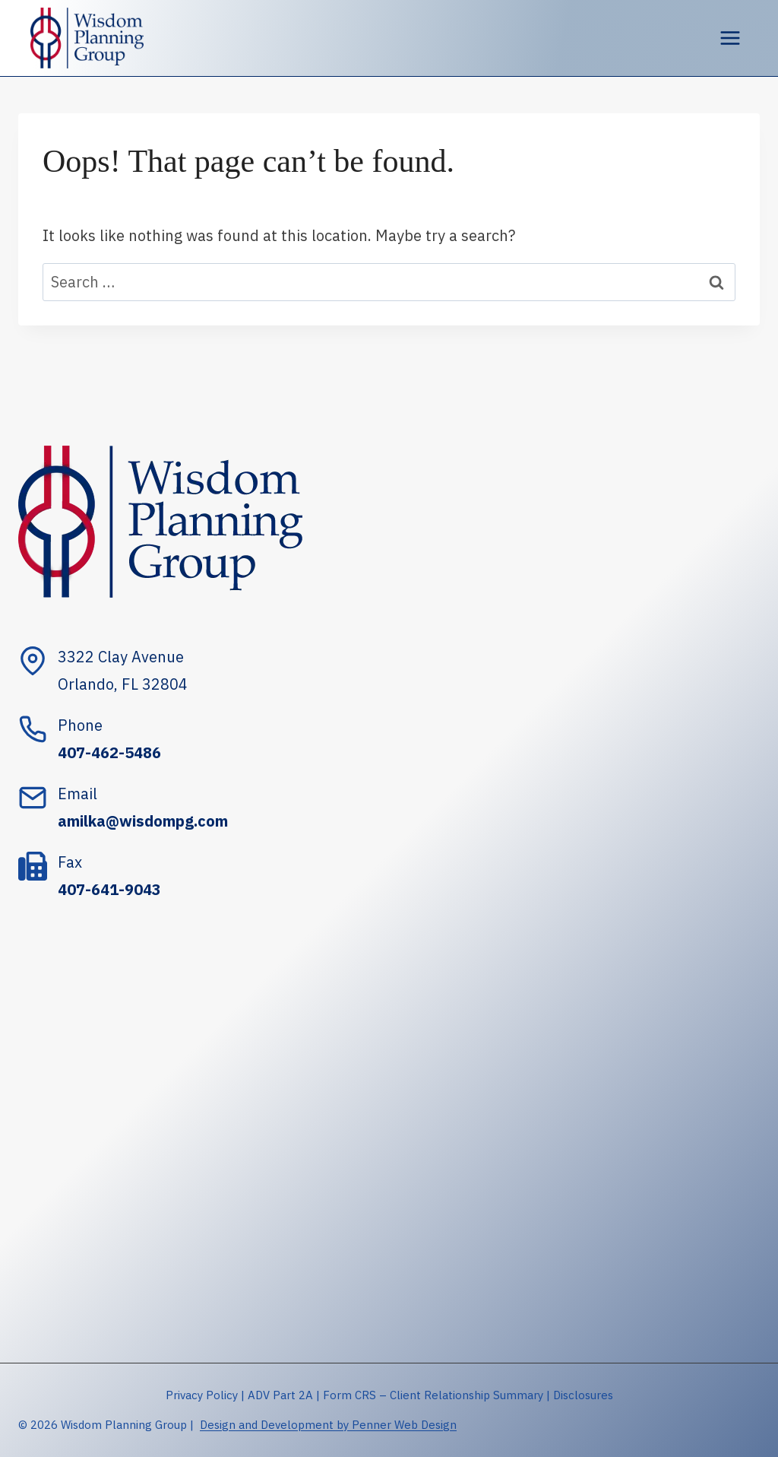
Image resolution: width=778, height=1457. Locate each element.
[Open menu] (730, 37)
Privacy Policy (202, 1395)
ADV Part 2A (280, 1395)
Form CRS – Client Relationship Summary (433, 1395)
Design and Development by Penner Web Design (328, 1424)
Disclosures (583, 1395)
